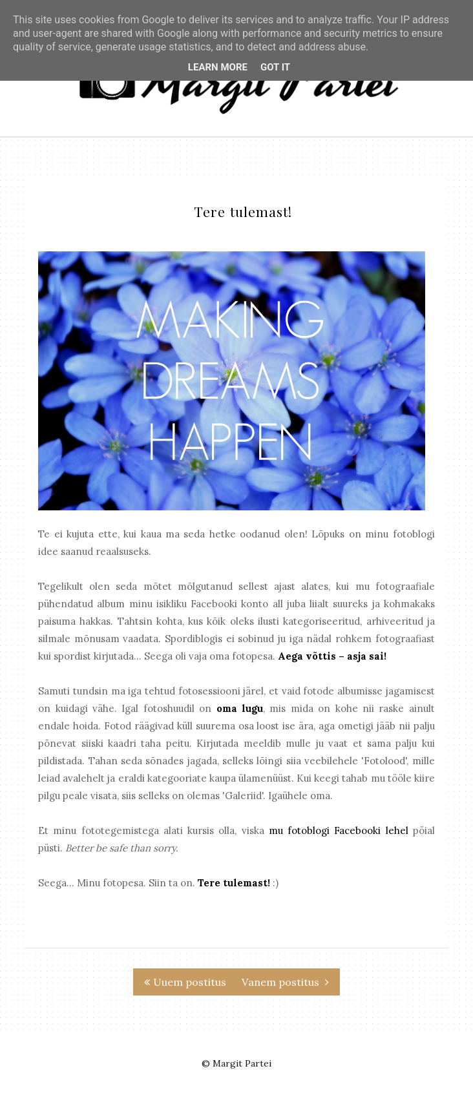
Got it (275, 67)
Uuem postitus (185, 981)
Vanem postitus (285, 981)
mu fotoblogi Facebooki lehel (338, 830)
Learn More (217, 67)
